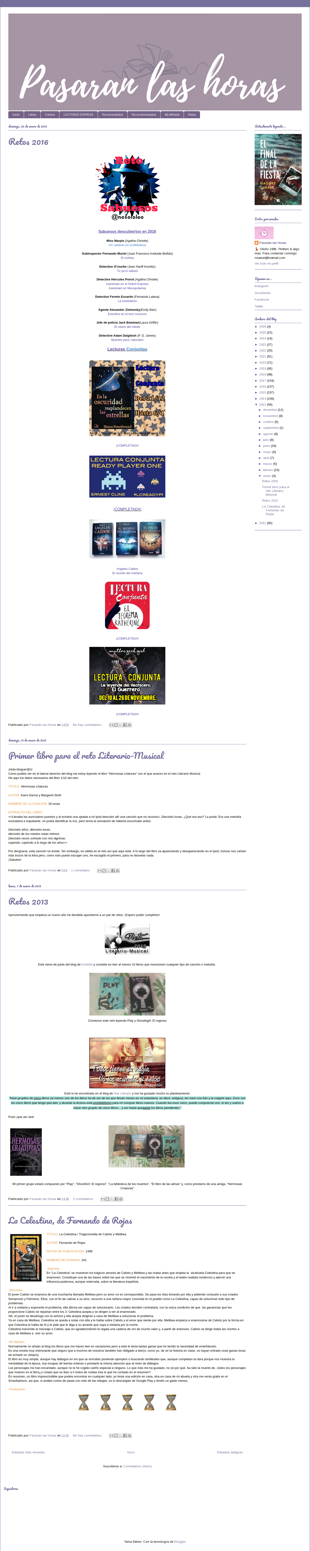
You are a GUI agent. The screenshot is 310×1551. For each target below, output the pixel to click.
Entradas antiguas (230, 1452)
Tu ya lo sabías (127, 271)
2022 (263, 350)
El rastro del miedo (127, 327)
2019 (263, 368)
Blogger (179, 1541)
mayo (267, 452)
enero (267, 476)
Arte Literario (122, 1093)
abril (266, 458)
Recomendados (112, 114)
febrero (268, 470)
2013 (263, 404)
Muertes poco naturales (127, 340)
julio (266, 440)
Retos (192, 114)
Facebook (262, 299)
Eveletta (87, 964)
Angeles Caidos (127, 569)
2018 (263, 374)
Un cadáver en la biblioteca (127, 245)
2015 (263, 392)
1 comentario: (81, 870)
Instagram (262, 286)
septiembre (271, 428)
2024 (263, 338)
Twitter (259, 306)
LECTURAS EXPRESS (78, 114)
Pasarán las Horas (272, 243)
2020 (263, 362)
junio (267, 446)
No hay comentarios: (88, 725)
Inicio (16, 114)
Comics (50, 114)
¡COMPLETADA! (127, 509)
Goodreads (263, 293)
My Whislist (172, 114)
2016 (263, 386)
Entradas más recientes (28, 1452)
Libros (32, 114)
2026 (263, 326)
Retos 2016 (28, 141)
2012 (263, 523)
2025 (263, 332)
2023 (263, 344)
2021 (263, 356)
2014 (263, 398)
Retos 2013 (28, 901)
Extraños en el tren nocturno (127, 314)
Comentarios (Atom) (137, 1466)
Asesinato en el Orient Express (127, 284)
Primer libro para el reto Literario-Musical (86, 755)
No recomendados (144, 114)
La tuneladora (127, 301)
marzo (268, 464)
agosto (268, 434)
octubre (269, 422)
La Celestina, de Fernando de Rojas (70, 1220)
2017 (263, 380)
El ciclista (127, 258)
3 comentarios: (84, 1199)
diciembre (270, 410)
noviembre (271, 416)
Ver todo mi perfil (266, 263)
